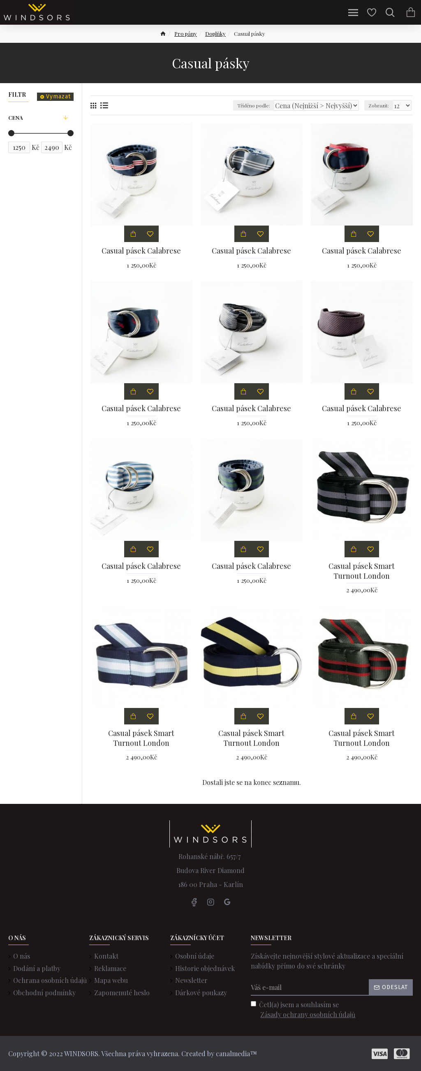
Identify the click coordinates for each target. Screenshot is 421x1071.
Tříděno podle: (253, 105)
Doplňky (215, 33)
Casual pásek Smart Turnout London (361, 570)
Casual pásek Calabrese (141, 251)
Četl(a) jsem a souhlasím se (303, 1010)
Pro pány (185, 33)
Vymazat (58, 96)
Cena (15, 117)
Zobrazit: (378, 105)
